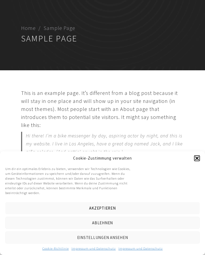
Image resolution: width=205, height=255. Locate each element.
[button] (197, 158)
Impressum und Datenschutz (94, 248)
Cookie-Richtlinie (55, 248)
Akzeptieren (102, 208)
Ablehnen (102, 222)
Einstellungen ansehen (102, 237)
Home (28, 28)
